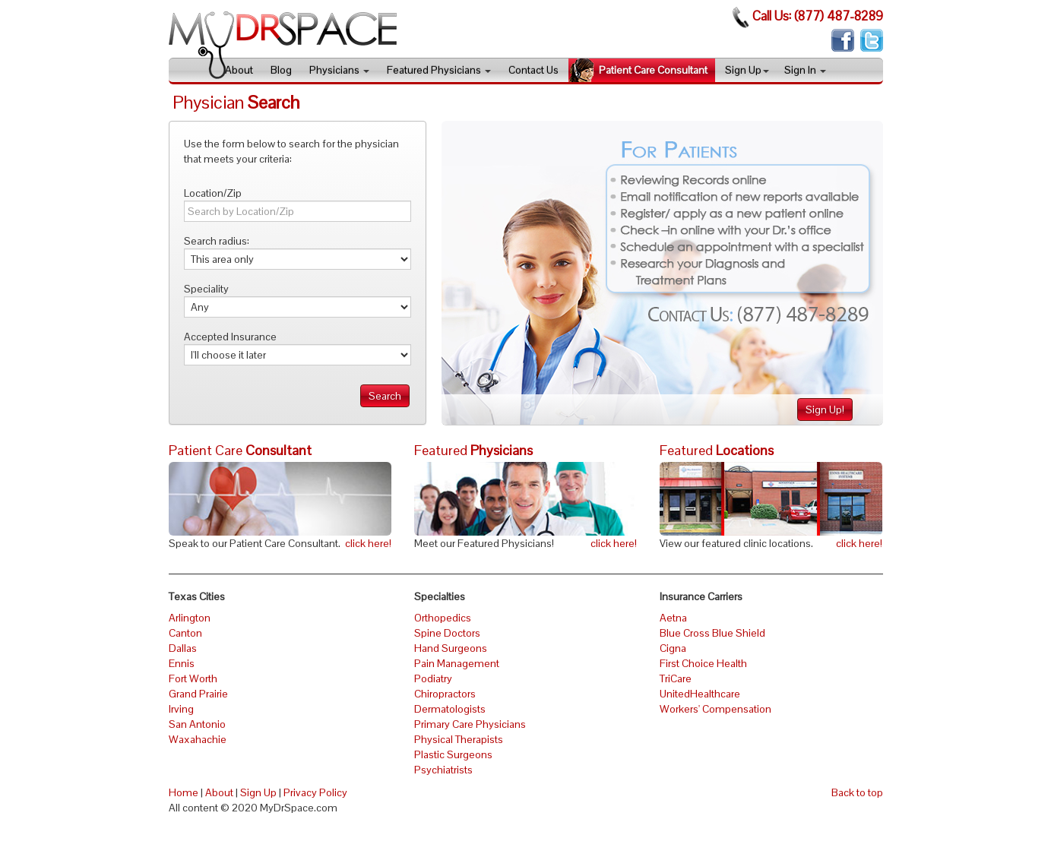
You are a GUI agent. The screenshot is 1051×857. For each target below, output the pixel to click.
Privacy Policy (315, 792)
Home (183, 792)
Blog (281, 70)
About (239, 70)
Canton (185, 633)
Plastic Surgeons (453, 754)
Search (385, 396)
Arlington (190, 618)
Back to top (857, 792)
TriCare (676, 678)
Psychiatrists (443, 769)
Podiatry (433, 678)
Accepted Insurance (230, 336)
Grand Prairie (198, 693)
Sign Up (747, 70)
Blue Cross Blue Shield (712, 633)
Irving (181, 709)
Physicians (339, 70)
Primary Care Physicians (470, 724)
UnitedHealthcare (700, 693)
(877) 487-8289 (838, 16)
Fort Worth (193, 678)
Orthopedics (442, 618)
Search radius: (216, 241)
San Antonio (197, 724)
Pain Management (456, 663)
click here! (368, 543)
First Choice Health (703, 663)
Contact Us (533, 70)
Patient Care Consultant (653, 70)
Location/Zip (213, 193)
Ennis (182, 663)
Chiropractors (445, 693)
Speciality (206, 289)
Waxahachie (197, 739)
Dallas (183, 648)
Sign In (805, 70)
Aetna (673, 618)
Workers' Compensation (715, 709)
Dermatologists (450, 709)
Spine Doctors (447, 633)
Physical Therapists (458, 739)
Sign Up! (825, 409)
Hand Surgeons (450, 648)
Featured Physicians (439, 70)
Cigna (673, 648)
